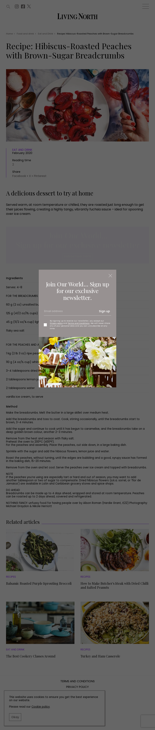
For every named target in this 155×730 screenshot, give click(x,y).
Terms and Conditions (79, 323)
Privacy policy (56, 323)
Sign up (104, 311)
